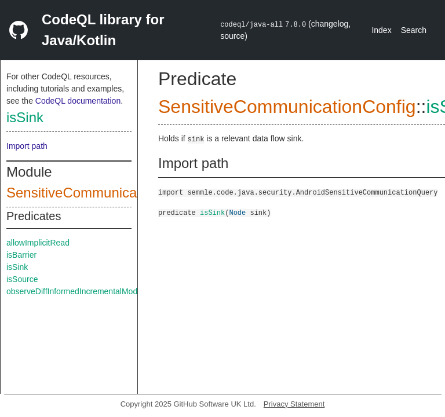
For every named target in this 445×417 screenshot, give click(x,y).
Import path (27, 146)
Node (237, 212)
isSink (24, 117)
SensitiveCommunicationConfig (103, 192)
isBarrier (21, 254)
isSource (22, 279)
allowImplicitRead (38, 242)
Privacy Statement (294, 404)
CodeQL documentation (78, 100)
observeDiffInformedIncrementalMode (74, 291)
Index (381, 30)
